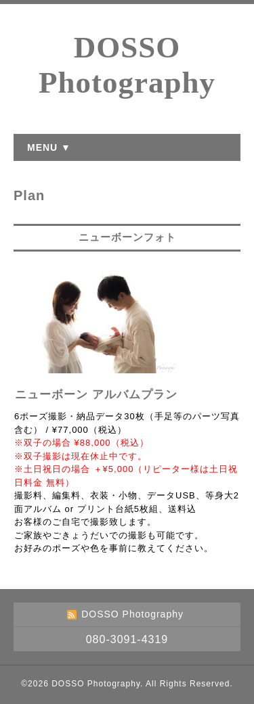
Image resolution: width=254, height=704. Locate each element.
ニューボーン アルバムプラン (96, 394)
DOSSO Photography (95, 683)
